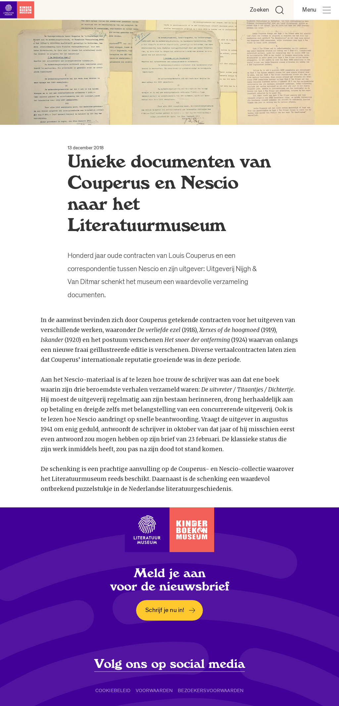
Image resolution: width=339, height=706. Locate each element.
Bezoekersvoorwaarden (211, 690)
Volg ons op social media (169, 664)
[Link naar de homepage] (20, 10)
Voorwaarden (154, 690)
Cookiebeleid (113, 690)
